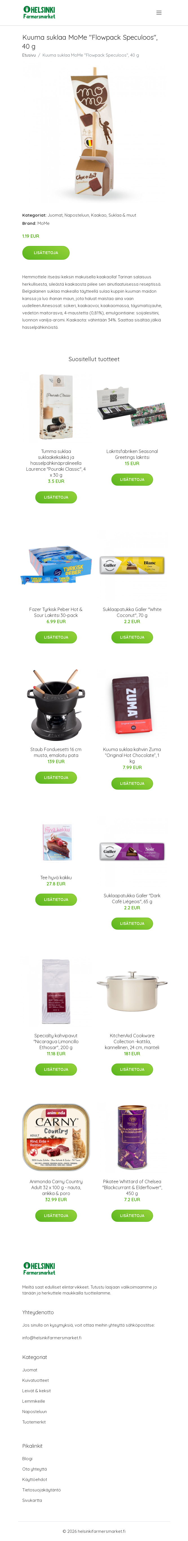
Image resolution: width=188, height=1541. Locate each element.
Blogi (27, 1458)
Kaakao (99, 215)
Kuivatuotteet (35, 1380)
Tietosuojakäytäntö (41, 1490)
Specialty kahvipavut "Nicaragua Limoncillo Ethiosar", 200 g (56, 1041)
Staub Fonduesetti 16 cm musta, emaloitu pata (55, 752)
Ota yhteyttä (34, 1469)
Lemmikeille (33, 1401)
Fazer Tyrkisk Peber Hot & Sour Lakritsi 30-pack (56, 612)
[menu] (159, 12)
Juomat (55, 215)
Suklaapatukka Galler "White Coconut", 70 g (132, 612)
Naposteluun (77, 215)
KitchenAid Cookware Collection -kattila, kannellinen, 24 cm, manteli (132, 1041)
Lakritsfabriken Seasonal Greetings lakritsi (132, 454)
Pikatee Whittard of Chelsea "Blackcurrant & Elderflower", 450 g (132, 1187)
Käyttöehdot (34, 1479)
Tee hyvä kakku (56, 877)
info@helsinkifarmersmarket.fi (51, 1337)
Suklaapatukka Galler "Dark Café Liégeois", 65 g (132, 898)
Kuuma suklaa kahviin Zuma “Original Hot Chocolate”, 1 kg (132, 755)
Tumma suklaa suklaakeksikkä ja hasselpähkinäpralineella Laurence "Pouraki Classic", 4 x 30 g (56, 463)
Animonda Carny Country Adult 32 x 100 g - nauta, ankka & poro (56, 1187)
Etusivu (29, 55)
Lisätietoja (46, 252)
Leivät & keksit (36, 1390)
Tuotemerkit (34, 1422)
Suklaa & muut (122, 215)
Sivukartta (32, 1500)
